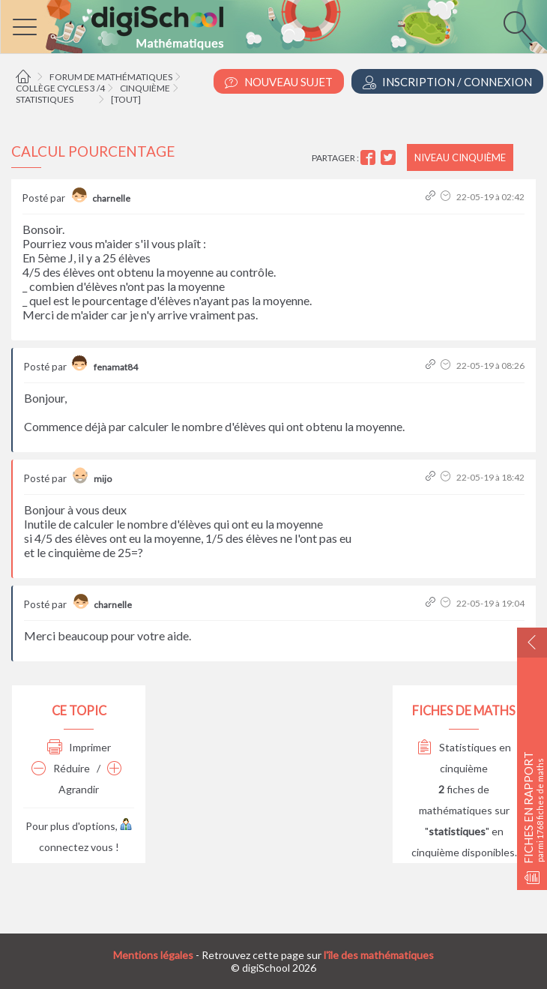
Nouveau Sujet (279, 82)
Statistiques (44, 99)
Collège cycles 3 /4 (60, 88)
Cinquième (145, 88)
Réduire (60, 768)
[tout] (126, 99)
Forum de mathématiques (110, 76)
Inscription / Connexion (447, 82)
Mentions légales (153, 955)
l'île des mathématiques (379, 955)
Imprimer (79, 747)
